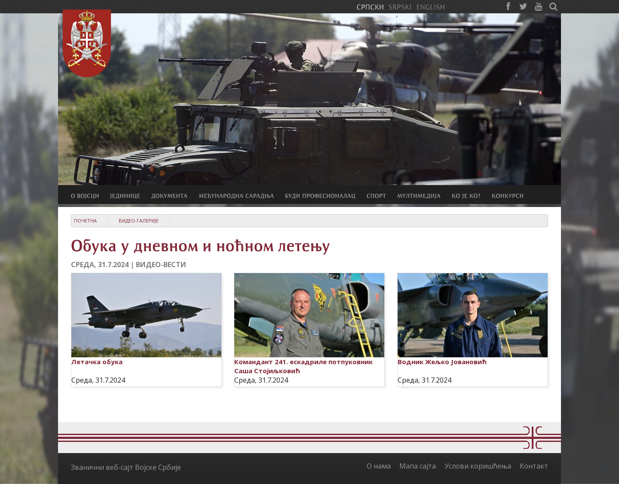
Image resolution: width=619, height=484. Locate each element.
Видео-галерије (139, 220)
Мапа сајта (417, 466)
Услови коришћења (477, 466)
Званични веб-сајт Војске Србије (126, 467)
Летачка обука (97, 361)
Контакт (534, 466)
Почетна (85, 220)
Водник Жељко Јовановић (442, 361)
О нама (379, 466)
